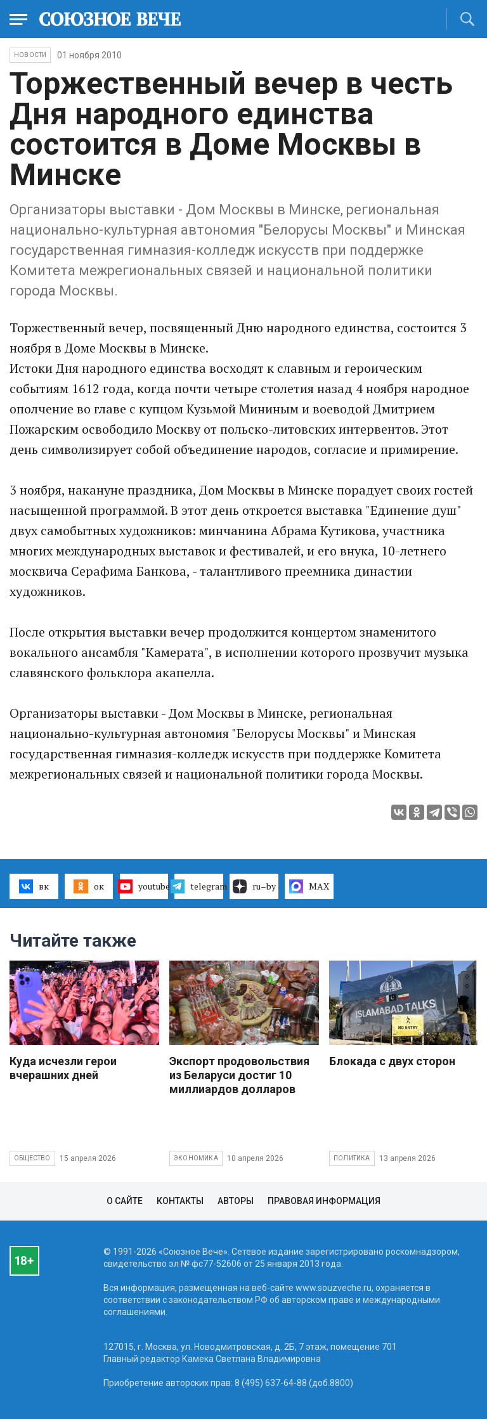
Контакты (180, 1201)
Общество (32, 1158)
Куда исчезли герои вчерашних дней (63, 1068)
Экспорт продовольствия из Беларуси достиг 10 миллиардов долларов (239, 1075)
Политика (352, 1158)
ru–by (254, 886)
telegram (198, 886)
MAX (309, 886)
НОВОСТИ (30, 54)
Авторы (236, 1201)
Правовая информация (324, 1201)
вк (34, 886)
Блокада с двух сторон (392, 1061)
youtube (144, 886)
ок (88, 886)
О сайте (125, 1201)
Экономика (196, 1158)
